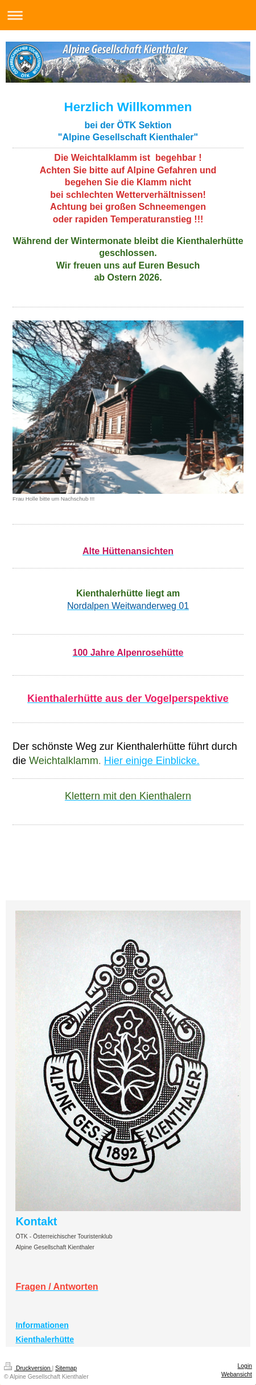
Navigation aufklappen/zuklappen (128, 15)
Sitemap (66, 1368)
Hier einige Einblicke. (152, 760)
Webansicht (236, 1374)
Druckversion (28, 1368)
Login (245, 1366)
